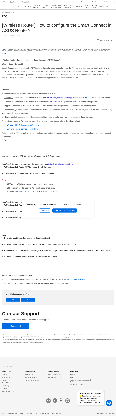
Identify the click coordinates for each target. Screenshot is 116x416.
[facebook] (55, 396)
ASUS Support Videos (54, 373)
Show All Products (8, 387)
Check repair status (31, 373)
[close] (91, 201)
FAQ (13, 8)
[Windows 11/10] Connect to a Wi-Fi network (24, 121)
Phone (4, 376)
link (70, 279)
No (26, 296)
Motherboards (6, 373)
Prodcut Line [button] (6, 367)
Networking (5, 382)
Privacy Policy (56, 409)
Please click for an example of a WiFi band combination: (32, 187)
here (20, 187)
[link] (58, 3)
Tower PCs (5, 379)
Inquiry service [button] (30, 367)
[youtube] (48, 396)
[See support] (15, 322)
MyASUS (73, 373)
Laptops (4, 370)
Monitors (4, 384)
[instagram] (67, 396)
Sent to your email (106, 36)
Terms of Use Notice (42, 409)
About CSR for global (76, 380)
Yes (12, 296)
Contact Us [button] (74, 367)
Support (8, 8)
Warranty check (30, 370)
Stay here (45, 210)
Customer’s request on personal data (80, 376)
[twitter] (61, 396)
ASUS (3, 8)
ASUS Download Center (76, 275)
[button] (3, 3)
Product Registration (53, 370)
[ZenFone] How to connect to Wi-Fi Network (24, 125)
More (4, 49)
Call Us (72, 370)
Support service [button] (53, 367)
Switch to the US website (64, 210)
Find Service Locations (32, 376)
